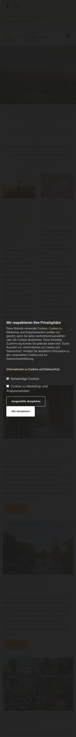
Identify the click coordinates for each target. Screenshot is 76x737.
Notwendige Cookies (22, 379)
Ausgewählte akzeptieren (25, 401)
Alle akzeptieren (20, 411)
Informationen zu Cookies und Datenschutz (33, 369)
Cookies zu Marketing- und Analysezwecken (27, 388)
